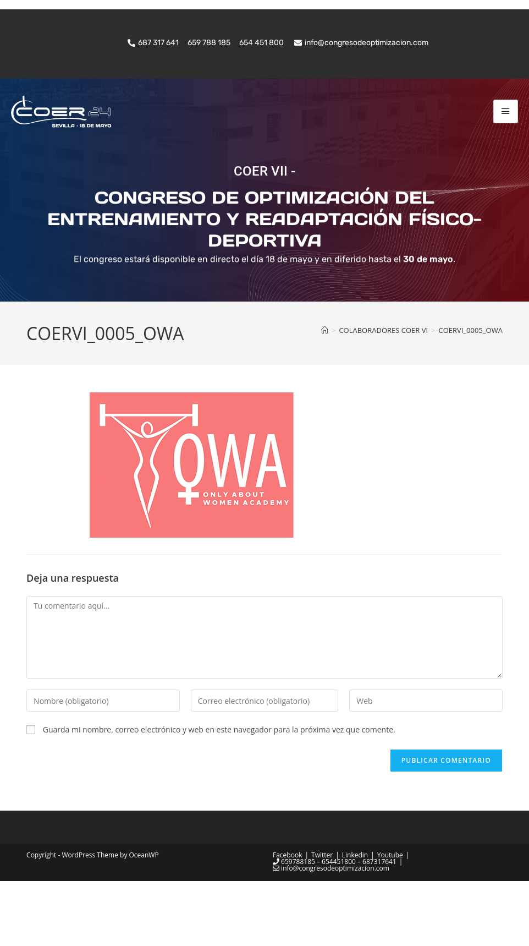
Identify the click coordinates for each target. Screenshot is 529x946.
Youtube (390, 920)
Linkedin (355, 920)
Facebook (287, 920)
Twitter (322, 920)
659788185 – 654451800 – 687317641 (334, 926)
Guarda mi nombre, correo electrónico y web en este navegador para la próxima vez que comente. (219, 794)
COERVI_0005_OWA (471, 395)
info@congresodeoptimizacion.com (331, 933)
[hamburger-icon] (505, 111)
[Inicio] (324, 395)
